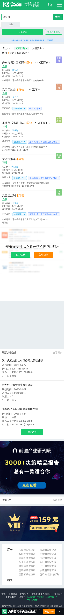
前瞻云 (5, 594)
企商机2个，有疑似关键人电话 (43, 142)
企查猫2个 (18, 142)
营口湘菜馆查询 (48, 562)
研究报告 (24, 594)
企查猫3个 (18, 178)
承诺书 (22, 597)
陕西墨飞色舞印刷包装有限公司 (20, 409)
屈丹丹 (15, 97)
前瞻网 (14, 594)
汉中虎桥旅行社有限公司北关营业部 (22, 360)
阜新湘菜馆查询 (27, 566)
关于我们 (58, 594)
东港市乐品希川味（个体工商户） (26, 122)
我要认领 (32, 432)
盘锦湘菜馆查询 (27, 570)
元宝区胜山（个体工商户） (22, 89)
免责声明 (47, 594)
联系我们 (12, 597)
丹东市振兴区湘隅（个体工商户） (26, 62)
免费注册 (20, 254)
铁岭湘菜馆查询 (48, 570)
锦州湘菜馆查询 (27, 562)
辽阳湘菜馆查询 (48, 566)
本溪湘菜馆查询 (27, 558)
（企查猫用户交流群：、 (42, 597)
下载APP (49, 611)
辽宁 (10, 549)
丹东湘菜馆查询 (48, 558)
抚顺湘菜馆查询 (48, 554)
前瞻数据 (36, 594)
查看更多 (57, 352)
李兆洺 (15, 167)
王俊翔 (15, 130)
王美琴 (15, 203)
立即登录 (43, 254)
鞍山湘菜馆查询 (27, 554)
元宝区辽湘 (13, 195)
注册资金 (38, 48)
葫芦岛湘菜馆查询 (49, 574)
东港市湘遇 (13, 159)
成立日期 (21, 48)
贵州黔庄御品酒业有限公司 (17, 384)
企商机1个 (34, 108)
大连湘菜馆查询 (48, 549)
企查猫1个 (18, 108)
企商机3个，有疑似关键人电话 (43, 178)
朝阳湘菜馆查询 (27, 574)
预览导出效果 (53, 32)
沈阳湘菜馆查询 (27, 549)
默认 (7, 48)
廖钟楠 (15, 70)
